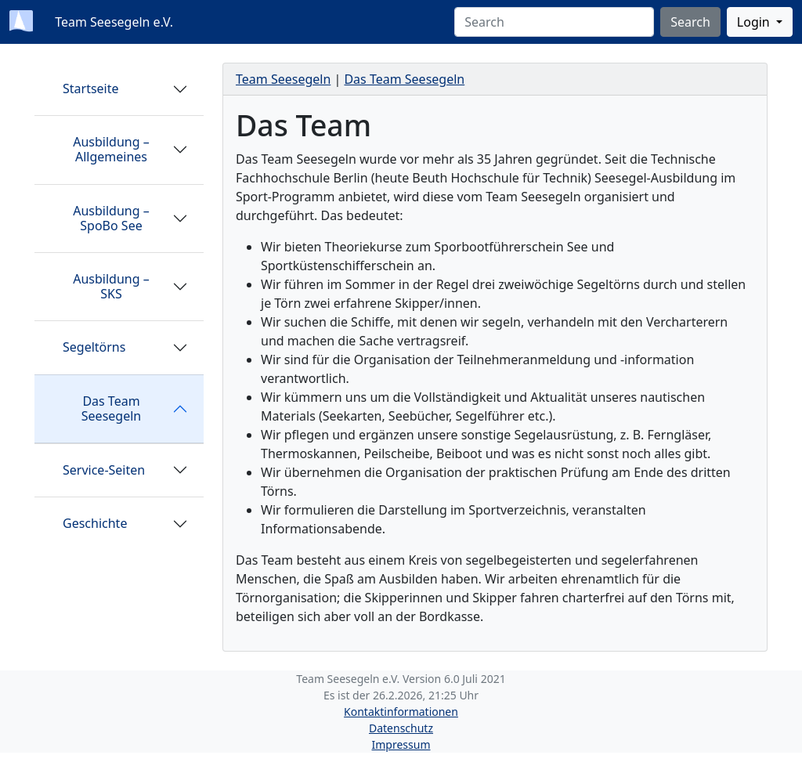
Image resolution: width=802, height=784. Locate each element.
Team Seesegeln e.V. (112, 22)
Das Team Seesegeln (111, 408)
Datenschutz (401, 728)
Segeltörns (94, 347)
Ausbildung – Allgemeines (111, 149)
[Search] (554, 22)
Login (755, 22)
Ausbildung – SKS (111, 286)
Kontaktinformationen (401, 711)
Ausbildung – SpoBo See (111, 218)
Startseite (91, 88)
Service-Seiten (104, 470)
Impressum (401, 744)
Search (690, 22)
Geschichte (95, 523)
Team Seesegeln (283, 79)
